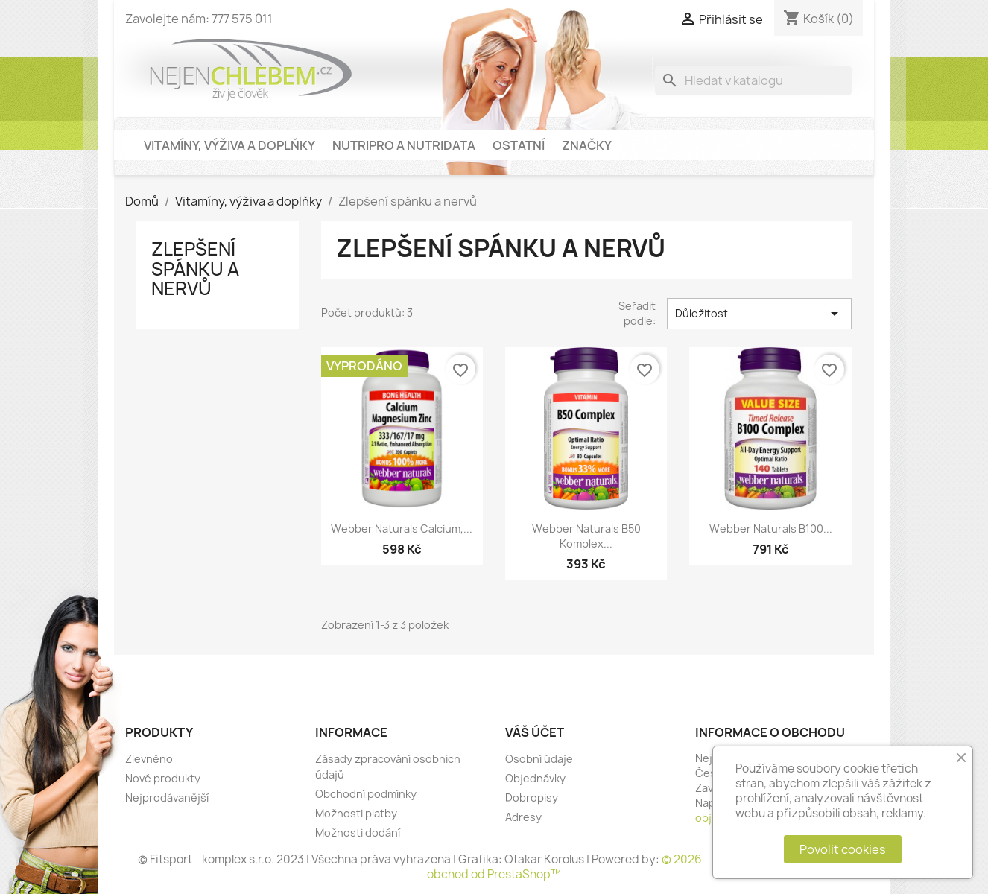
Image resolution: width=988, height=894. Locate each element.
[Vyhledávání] (753, 80)
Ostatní (519, 145)
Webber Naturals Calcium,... (401, 529)
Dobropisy (531, 797)
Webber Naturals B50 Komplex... (586, 536)
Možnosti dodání (357, 832)
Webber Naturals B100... (770, 529)
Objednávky (535, 778)
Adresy (523, 817)
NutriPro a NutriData (403, 145)
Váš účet (534, 732)
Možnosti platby (356, 813)
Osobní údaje (539, 759)
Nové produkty (162, 778)
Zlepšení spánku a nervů (195, 268)
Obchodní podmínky (366, 794)
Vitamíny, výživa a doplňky (229, 145)
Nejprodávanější (167, 797)
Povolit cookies (842, 849)
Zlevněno (149, 759)
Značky (587, 145)
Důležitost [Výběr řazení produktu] (759, 314)
